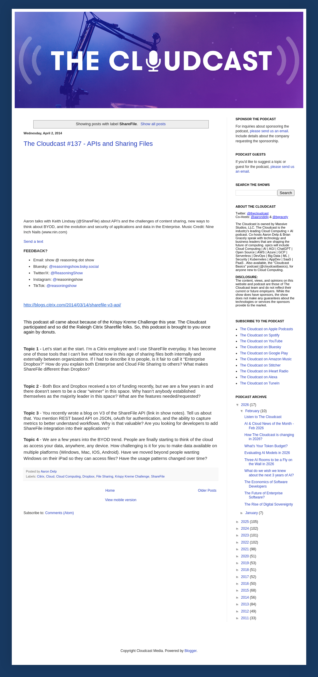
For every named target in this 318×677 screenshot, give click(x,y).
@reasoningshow (62, 285)
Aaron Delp (49, 471)
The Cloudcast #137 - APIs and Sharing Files (88, 143)
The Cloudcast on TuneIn (259, 383)
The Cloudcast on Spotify (259, 335)
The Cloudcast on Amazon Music (266, 359)
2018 (245, 570)
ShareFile (158, 476)
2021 (245, 549)
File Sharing (104, 476)
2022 (245, 542)
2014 (245, 597)
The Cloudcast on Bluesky (260, 347)
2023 (245, 535)
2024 (245, 528)
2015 (245, 590)
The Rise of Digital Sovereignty (268, 504)
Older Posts (207, 490)
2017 (245, 577)
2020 (245, 556)
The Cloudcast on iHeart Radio (264, 371)
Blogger (191, 651)
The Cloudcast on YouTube (261, 341)
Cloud (50, 476)
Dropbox (88, 476)
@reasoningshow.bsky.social (74, 266)
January (252, 513)
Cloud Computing (68, 476)
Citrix (40, 476)
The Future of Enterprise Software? (263, 495)
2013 (245, 604)
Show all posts (153, 124)
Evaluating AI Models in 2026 (267, 453)
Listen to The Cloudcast (262, 417)
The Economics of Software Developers (266, 484)
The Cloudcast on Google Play (264, 353)
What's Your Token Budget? (266, 446)
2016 (245, 584)
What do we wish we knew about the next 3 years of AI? (269, 473)
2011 (245, 618)
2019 (245, 563)
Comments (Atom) (59, 513)
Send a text (33, 241)
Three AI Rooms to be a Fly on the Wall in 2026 (268, 462)
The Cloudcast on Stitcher (260, 365)
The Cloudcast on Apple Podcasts (266, 329)
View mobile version (121, 500)
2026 (245, 405)
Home (110, 490)
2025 (245, 522)
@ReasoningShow (67, 273)
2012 (245, 611)
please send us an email (269, 131)
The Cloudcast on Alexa (258, 377)
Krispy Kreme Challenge (132, 476)
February (252, 411)
